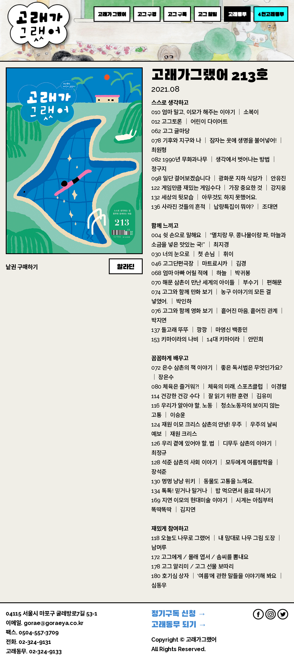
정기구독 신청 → (178, 613)
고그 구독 (177, 14)
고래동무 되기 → (179, 624)
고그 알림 (207, 14)
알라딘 (126, 266)
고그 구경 (147, 14)
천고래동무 (271, 14)
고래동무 (237, 14)
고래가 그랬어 (112, 14)
